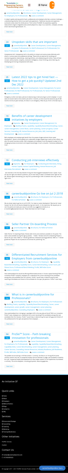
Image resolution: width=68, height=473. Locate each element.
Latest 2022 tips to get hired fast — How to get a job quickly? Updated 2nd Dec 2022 (36, 80)
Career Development (39, 13)
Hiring (59, 164)
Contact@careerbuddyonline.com (12, 455)
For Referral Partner (19, 200)
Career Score (52, 265)
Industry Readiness (44, 349)
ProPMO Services (7, 442)
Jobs (40, 131)
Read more (9, 32)
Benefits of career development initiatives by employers (32, 117)
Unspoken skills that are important (34, 42)
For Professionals (21, 16)
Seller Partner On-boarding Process (34, 224)
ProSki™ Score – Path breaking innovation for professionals (31, 336)
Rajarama (17, 123)
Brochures (27, 13)
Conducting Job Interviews (47, 164)
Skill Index (13, 352)
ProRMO (4, 445)
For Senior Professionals (51, 91)
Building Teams (21, 126)
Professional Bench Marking (24, 267)
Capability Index (10, 347)
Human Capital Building (31, 166)
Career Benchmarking (39, 265)
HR (20, 131)
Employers (31, 310)
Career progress (47, 129)
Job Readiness (57, 349)
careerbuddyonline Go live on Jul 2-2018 (37, 193)
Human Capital (17, 166)
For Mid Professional (36, 48)
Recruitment (16, 169)
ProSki (37, 267)
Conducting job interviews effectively (35, 160)
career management (11, 129)
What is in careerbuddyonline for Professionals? (33, 296)
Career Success (9, 349)
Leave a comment (37, 16)
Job (36, 131)
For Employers (9, 16)
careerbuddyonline (13, 13)
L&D (43, 131)
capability (30, 126)
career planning (34, 129)
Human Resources (28, 131)
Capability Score (25, 265)
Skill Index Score (45, 267)
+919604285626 (8, 457)
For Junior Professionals (20, 48)
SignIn (53, 5)
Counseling (14, 131)
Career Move (23, 129)
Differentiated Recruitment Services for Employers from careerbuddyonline (37, 256)
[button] (42, 5)
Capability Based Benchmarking (46, 126)
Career (60, 126)
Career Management (54, 13)
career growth (20, 307)
